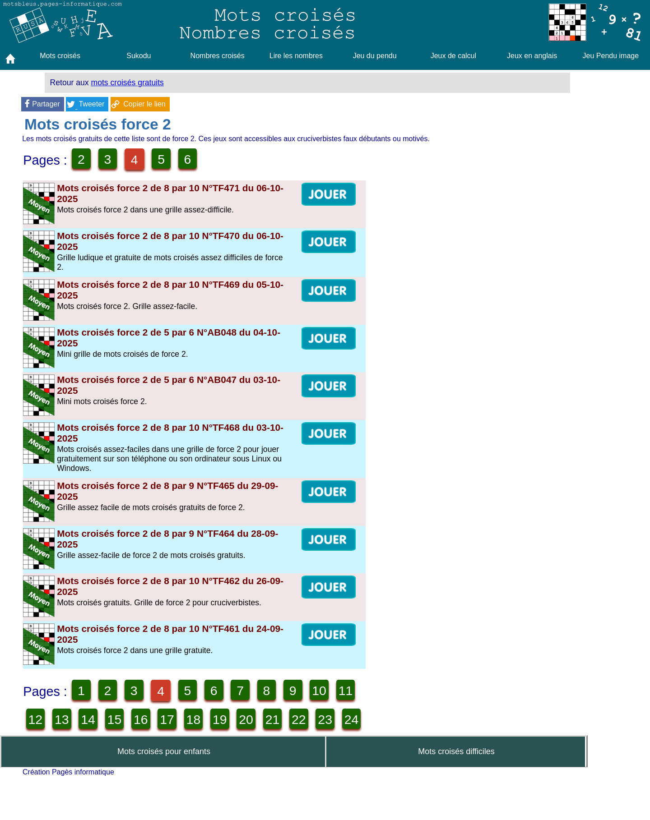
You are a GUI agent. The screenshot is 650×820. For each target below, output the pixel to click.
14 (164, 728)
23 (133, 760)
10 (38, 728)
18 (291, 728)
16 (227, 728)
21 (69, 760)
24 (164, 760)
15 (196, 728)
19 (322, 728)
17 (259, 728)
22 (101, 760)
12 (101, 728)
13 (133, 728)
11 (69, 728)
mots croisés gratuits (127, 82)
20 (38, 760)
